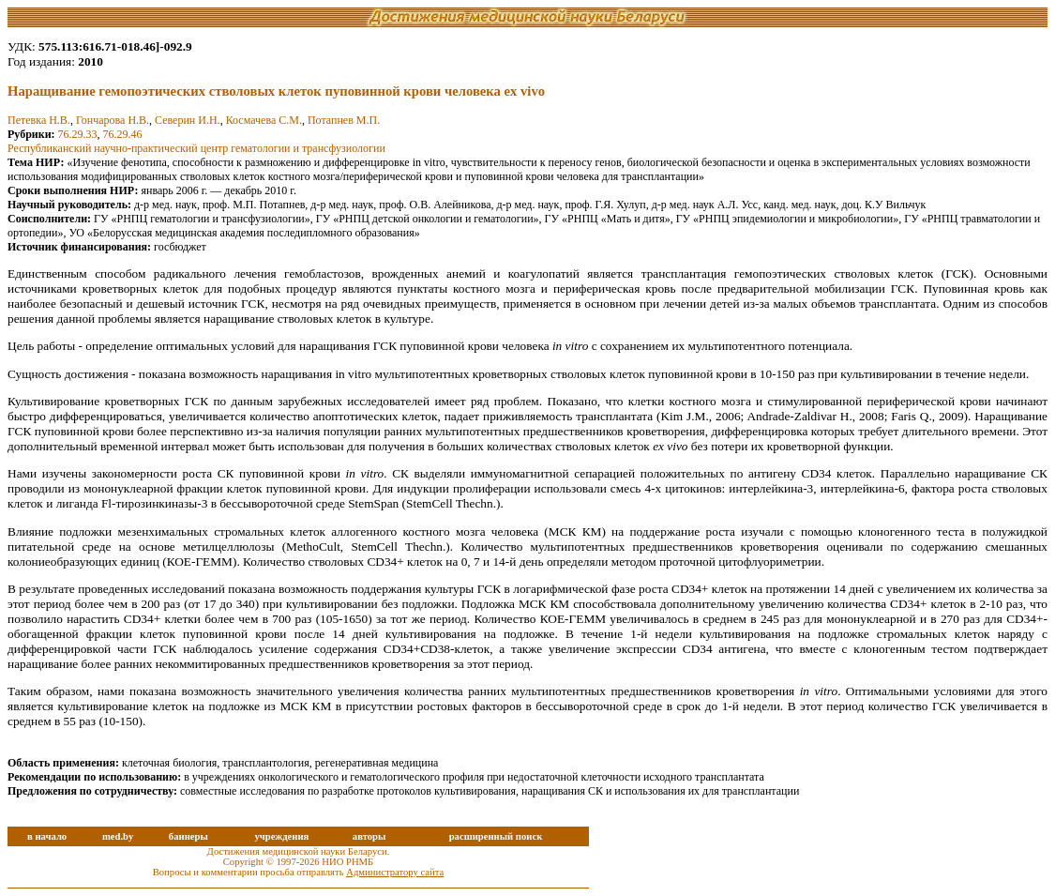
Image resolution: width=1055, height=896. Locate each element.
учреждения (281, 836)
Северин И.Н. (187, 120)
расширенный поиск (496, 836)
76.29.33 (78, 134)
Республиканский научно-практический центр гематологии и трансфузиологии (196, 148)
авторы (369, 836)
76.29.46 (123, 134)
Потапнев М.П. (344, 120)
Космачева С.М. (264, 120)
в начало (47, 836)
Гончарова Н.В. (112, 120)
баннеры (188, 836)
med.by (117, 836)
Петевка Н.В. (39, 120)
